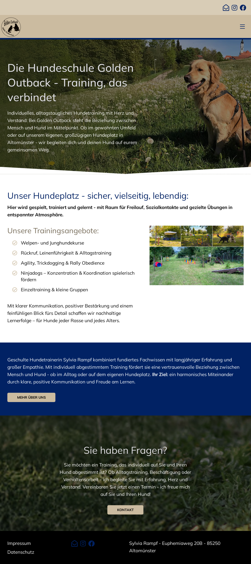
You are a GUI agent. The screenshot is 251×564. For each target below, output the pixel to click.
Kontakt (125, 510)
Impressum (19, 543)
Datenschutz (20, 552)
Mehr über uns (31, 397)
